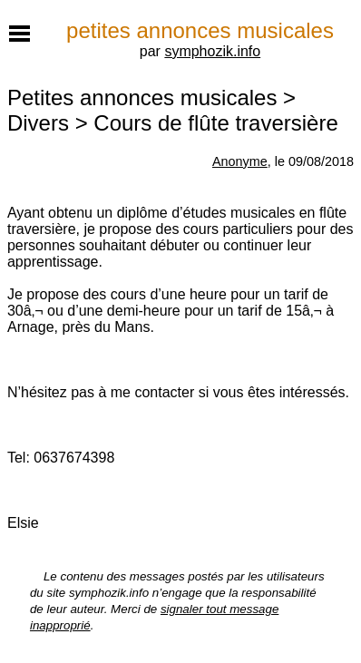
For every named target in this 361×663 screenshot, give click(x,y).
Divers (38, 123)
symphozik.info (212, 51)
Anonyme (240, 161)
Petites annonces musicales (142, 97)
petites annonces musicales (200, 30)
